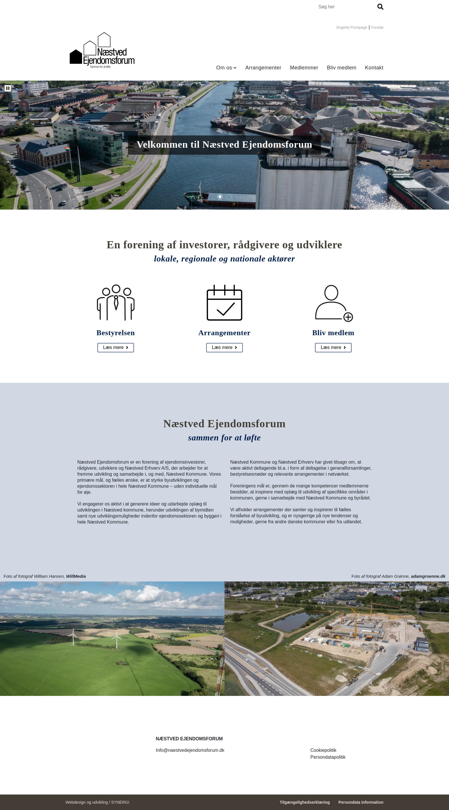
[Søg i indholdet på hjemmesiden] (347, 6)
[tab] (219, 196)
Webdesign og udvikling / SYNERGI (97, 802)
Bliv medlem (342, 68)
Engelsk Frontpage (351, 27)
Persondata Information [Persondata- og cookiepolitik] (360, 802)
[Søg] (380, 6)
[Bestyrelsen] (116, 347)
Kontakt (374, 68)
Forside (377, 27)
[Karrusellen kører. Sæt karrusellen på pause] (7, 88)
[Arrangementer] (224, 347)
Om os (224, 68)
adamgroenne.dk (428, 576)
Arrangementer (263, 68)
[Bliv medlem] (333, 347)
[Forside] (102, 50)
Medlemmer (304, 68)
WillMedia (76, 576)
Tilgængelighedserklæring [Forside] (305, 802)
